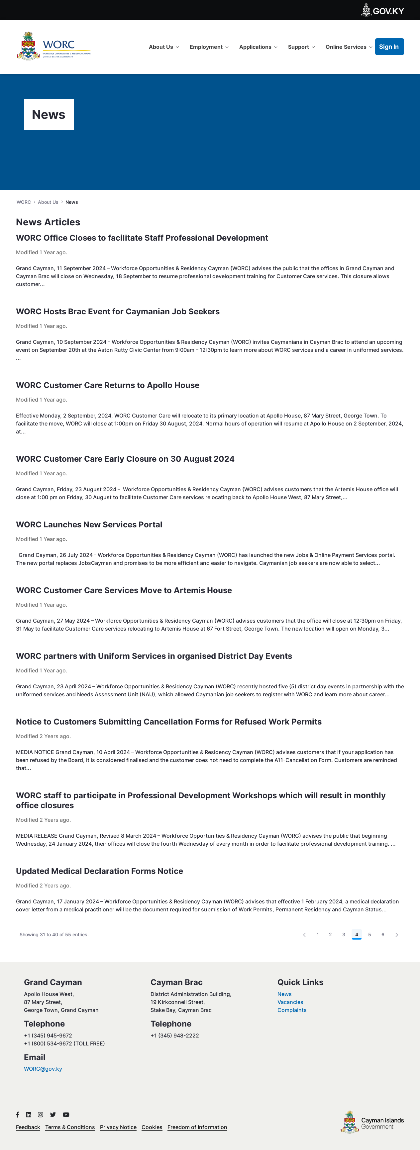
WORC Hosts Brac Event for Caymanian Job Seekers (118, 311)
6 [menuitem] (384, 936)
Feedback (28, 1127)
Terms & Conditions (70, 1127)
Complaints (292, 1010)
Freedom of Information (197, 1127)
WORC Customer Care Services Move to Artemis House (124, 590)
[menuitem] (164, 46)
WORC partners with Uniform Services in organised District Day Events (154, 656)
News (284, 994)
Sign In (389, 46)
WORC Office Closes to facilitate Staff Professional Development (142, 238)
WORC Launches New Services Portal (89, 524)
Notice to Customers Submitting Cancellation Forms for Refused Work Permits (169, 722)
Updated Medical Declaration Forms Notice (99, 871)
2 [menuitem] (332, 936)
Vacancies (290, 1002)
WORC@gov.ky (43, 1068)
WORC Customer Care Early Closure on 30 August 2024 (125, 459)
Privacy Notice (118, 1127)
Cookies (152, 1127)
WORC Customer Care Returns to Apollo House (107, 385)
